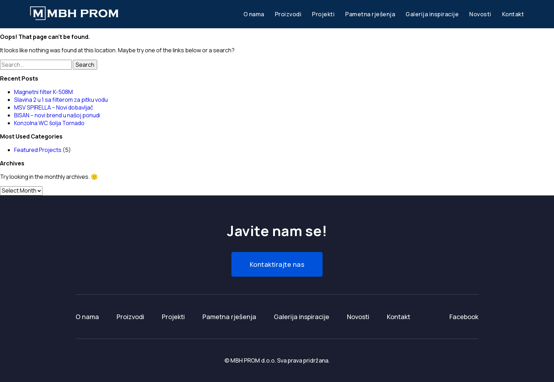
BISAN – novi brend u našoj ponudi (57, 115)
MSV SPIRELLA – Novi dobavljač (53, 107)
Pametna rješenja (370, 14)
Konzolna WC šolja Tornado (49, 123)
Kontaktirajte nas (277, 264)
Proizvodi (288, 14)
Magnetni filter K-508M (43, 92)
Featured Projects (37, 150)
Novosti (480, 14)
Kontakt (513, 14)
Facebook (463, 316)
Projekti (323, 14)
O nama (253, 14)
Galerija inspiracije (432, 14)
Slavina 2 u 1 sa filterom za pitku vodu (61, 100)
